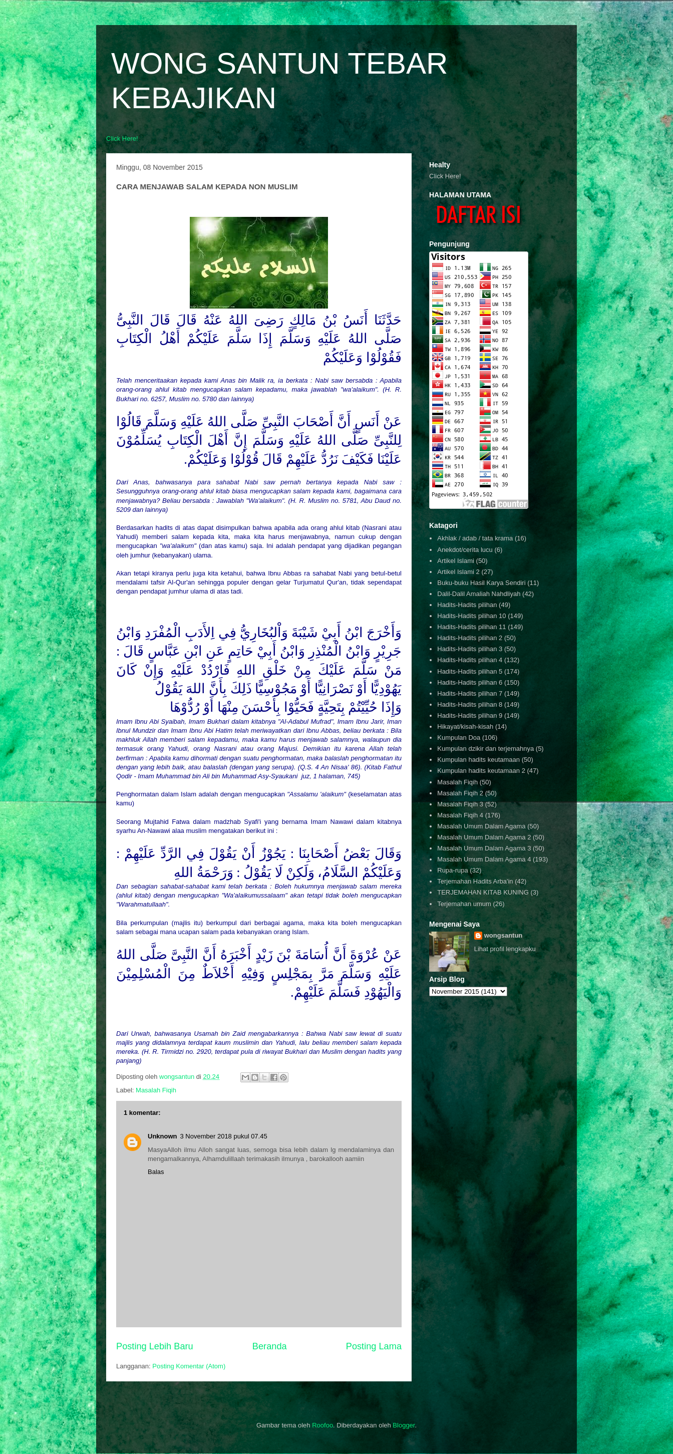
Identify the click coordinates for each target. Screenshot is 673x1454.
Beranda (269, 1346)
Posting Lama (374, 1346)
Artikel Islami (455, 560)
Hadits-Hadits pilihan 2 (469, 638)
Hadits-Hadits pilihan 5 (469, 671)
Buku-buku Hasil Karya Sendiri (481, 583)
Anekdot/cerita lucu (465, 549)
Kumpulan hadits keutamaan (478, 759)
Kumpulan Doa (458, 737)
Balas (156, 1172)
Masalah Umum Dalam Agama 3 (484, 848)
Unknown (162, 1136)
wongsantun (503, 935)
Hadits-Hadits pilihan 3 (469, 649)
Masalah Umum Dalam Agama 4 (484, 859)
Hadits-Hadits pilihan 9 (469, 715)
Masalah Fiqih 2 (460, 793)
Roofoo (322, 1425)
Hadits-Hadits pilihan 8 (469, 704)
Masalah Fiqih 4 (460, 815)
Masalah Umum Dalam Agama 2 (484, 837)
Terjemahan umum (464, 904)
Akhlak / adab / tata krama (475, 538)
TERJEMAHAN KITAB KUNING (483, 892)
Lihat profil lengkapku (505, 949)
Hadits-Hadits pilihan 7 (469, 693)
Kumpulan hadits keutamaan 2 (481, 770)
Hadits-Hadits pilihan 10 (471, 616)
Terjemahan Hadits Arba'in (475, 881)
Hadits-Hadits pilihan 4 (469, 660)
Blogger (404, 1425)
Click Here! (122, 138)
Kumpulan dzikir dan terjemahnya (485, 748)
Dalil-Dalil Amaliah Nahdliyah (478, 594)
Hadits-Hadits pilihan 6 (469, 682)
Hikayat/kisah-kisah (465, 726)
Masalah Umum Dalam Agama (481, 826)
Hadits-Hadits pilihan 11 (471, 627)
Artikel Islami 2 (458, 571)
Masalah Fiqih (156, 1090)
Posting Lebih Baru (154, 1346)
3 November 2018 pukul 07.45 (223, 1136)
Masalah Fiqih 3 (460, 804)
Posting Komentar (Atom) (188, 1366)
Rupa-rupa (452, 870)
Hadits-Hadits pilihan (467, 605)
